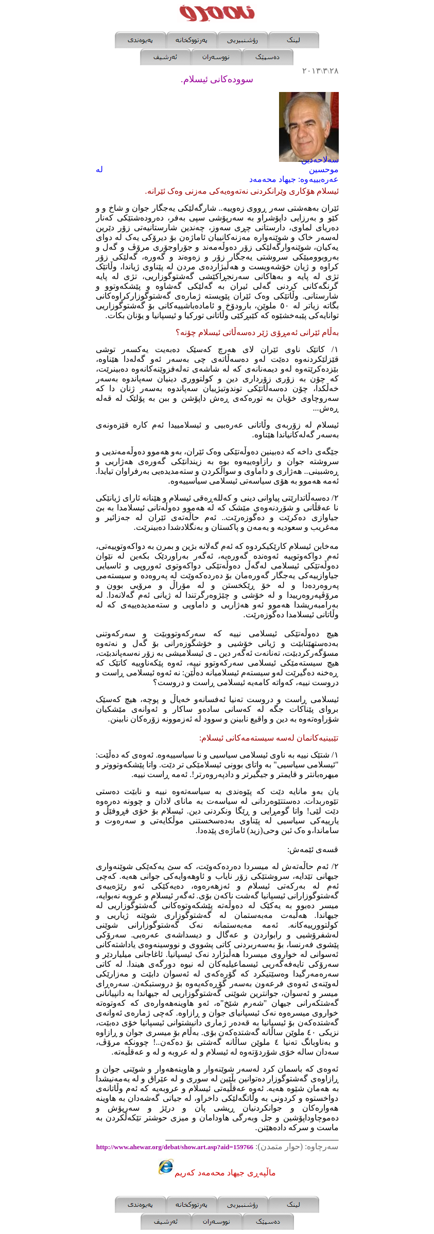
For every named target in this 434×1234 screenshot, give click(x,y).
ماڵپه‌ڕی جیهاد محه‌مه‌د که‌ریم (225, 1172)
